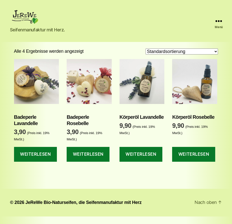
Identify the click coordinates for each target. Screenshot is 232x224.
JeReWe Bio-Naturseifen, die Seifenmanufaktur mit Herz (83, 209)
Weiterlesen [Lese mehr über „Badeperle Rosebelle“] (88, 161)
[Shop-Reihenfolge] (182, 59)
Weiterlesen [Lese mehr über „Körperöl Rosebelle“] (193, 161)
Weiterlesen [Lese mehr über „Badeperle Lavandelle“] (35, 161)
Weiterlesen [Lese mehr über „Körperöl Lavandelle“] (141, 161)
